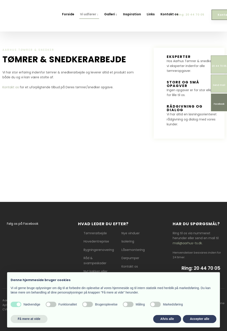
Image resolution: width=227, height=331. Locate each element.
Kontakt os (169, 14)
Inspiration (132, 14)
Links (151, 14)
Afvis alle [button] (167, 319)
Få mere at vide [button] (29, 319)
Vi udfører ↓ (89, 14)
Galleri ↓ (110, 14)
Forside (68, 14)
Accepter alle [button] (199, 319)
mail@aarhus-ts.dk (187, 243)
